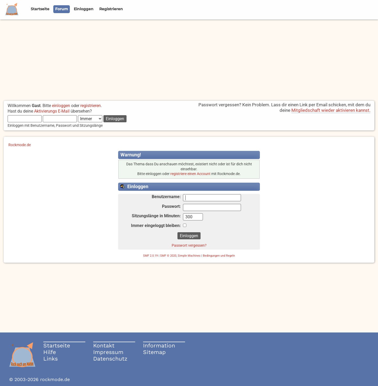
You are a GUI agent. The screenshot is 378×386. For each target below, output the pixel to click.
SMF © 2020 (168, 255)
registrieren (90, 105)
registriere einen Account (190, 174)
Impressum (108, 352)
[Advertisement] (189, 59)
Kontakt (103, 345)
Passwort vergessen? (189, 245)
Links (50, 358)
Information (159, 345)
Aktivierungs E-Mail (52, 111)
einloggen (61, 105)
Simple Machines (189, 255)
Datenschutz (110, 358)
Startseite (56, 345)
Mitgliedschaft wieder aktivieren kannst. (330, 110)
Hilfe (49, 352)
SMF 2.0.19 (150, 255)
